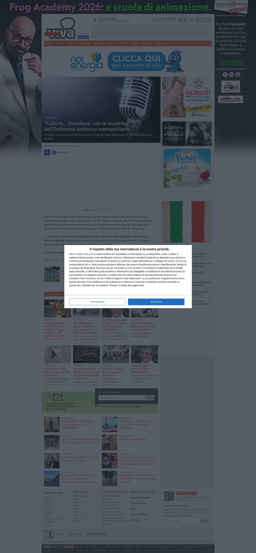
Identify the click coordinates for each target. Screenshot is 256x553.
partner (92, 254)
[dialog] (128, 276)
